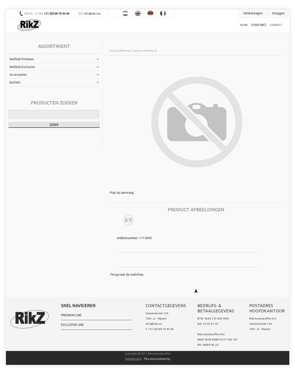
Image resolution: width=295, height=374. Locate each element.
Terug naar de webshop (127, 274)
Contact (276, 25)
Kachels (15, 82)
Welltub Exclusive (22, 67)
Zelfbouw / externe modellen (137, 50)
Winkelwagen (253, 13)
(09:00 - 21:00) (34, 13)
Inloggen (278, 13)
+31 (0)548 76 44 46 (161, 328)
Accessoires (18, 74)
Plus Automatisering (157, 358)
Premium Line (71, 315)
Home (244, 25)
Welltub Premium (21, 59)
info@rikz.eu (154, 323)
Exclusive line (72, 325)
